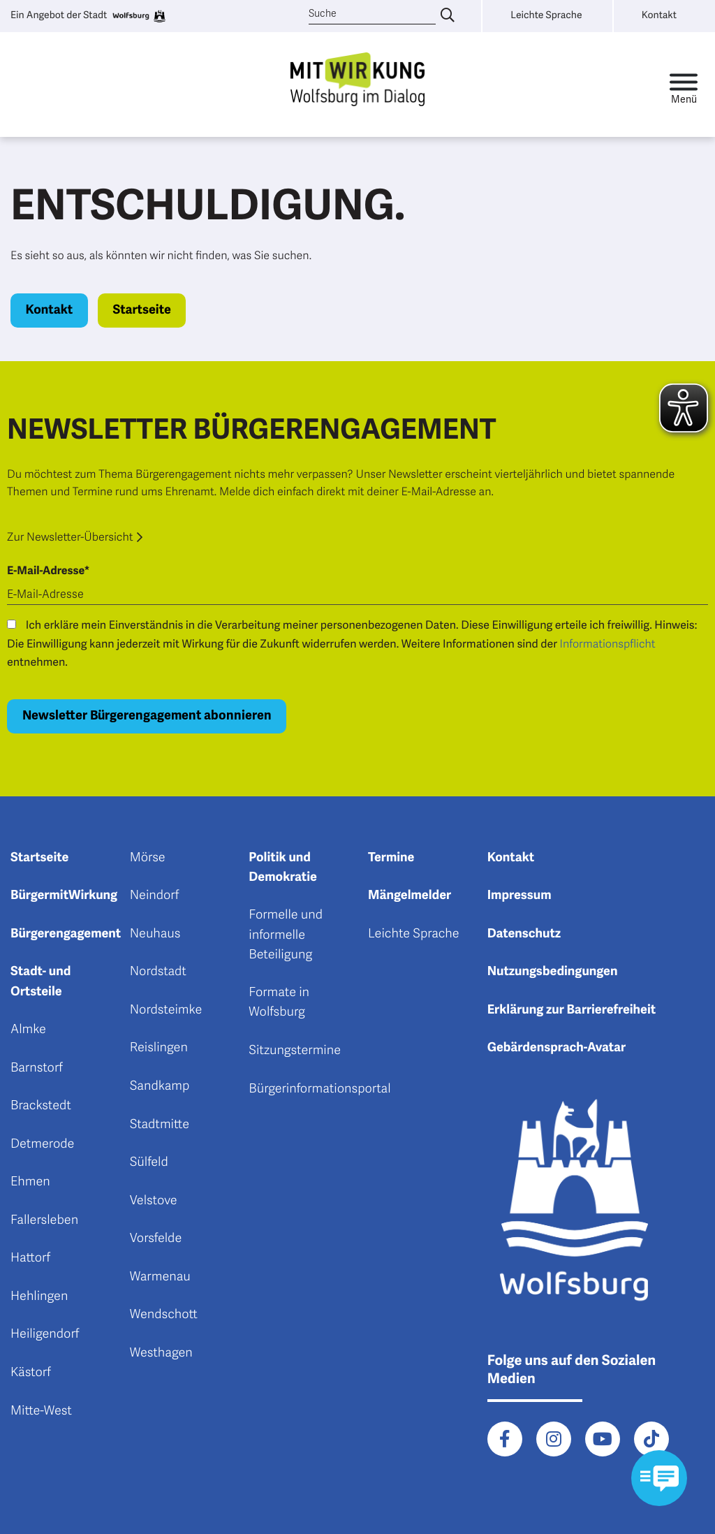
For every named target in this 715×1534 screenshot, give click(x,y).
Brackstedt (40, 1105)
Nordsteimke (166, 1010)
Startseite (141, 310)
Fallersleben (44, 1220)
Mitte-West (41, 1411)
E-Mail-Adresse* (48, 571)
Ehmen (30, 1182)
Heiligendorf (44, 1334)
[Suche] (372, 14)
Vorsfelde (156, 1238)
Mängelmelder (409, 895)
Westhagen (161, 1353)
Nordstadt (158, 971)
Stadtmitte (159, 1124)
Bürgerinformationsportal (319, 1089)
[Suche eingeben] (447, 16)
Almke (28, 1029)
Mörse (147, 857)
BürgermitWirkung (63, 895)
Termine (391, 857)
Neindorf (154, 895)
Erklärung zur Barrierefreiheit (571, 1010)
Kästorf (30, 1372)
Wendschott (164, 1314)
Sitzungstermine (295, 1050)
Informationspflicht (608, 644)
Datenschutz (524, 934)
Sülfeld (149, 1162)
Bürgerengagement (65, 934)
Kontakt (49, 310)
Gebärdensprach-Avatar (556, 1047)
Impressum (519, 895)
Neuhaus (155, 934)
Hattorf (30, 1258)
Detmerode (42, 1144)
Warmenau (160, 1277)
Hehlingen (39, 1296)
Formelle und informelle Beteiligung (286, 934)
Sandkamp (160, 1086)
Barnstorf (36, 1068)
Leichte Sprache (413, 934)
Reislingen (159, 1047)
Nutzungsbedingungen (552, 971)
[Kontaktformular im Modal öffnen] (659, 1478)
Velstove (153, 1200)
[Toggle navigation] (683, 85)
